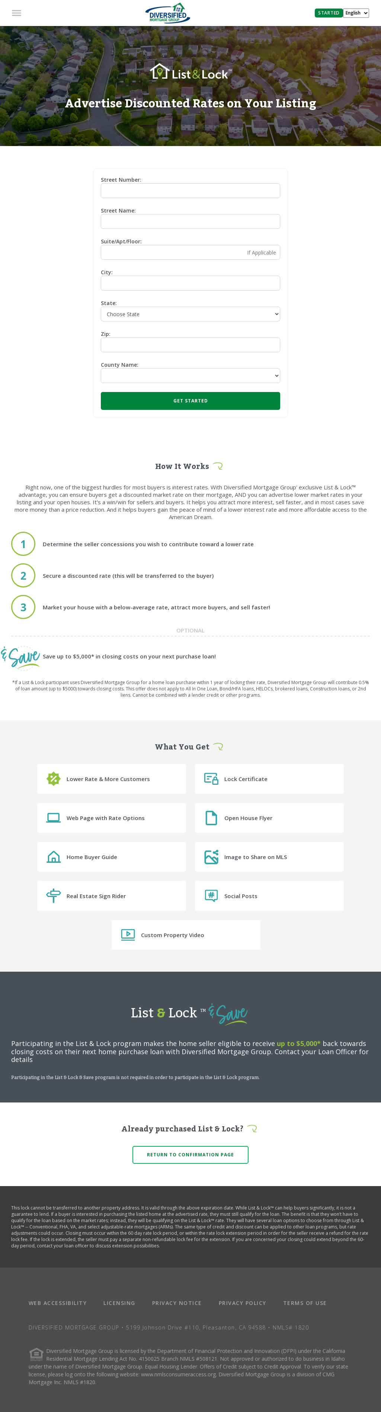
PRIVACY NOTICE (177, 1302)
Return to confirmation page (190, 1155)
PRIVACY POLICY (242, 1302)
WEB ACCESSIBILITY (58, 1302)
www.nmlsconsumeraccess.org (178, 1374)
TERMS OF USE (305, 1302)
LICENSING (119, 1302)
